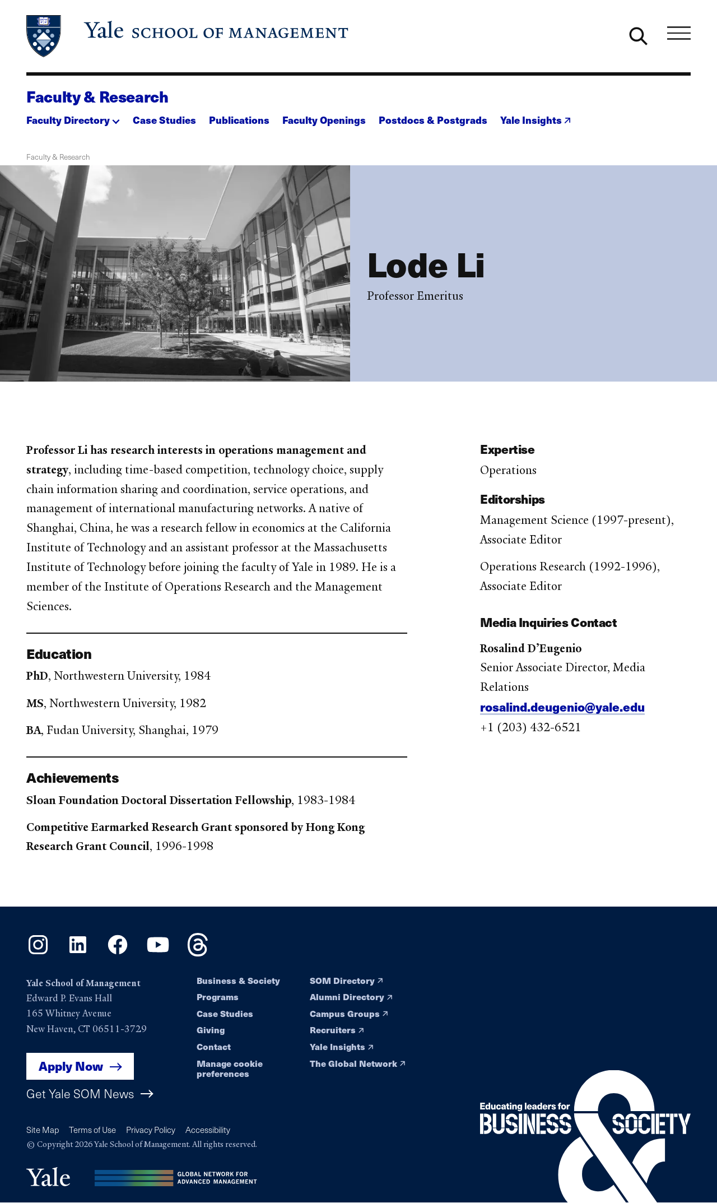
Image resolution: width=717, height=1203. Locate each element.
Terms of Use (92, 1129)
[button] (73, 117)
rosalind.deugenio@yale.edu (562, 711)
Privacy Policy (150, 1129)
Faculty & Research (97, 96)
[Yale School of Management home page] (188, 36)
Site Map (42, 1129)
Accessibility (207, 1129)
